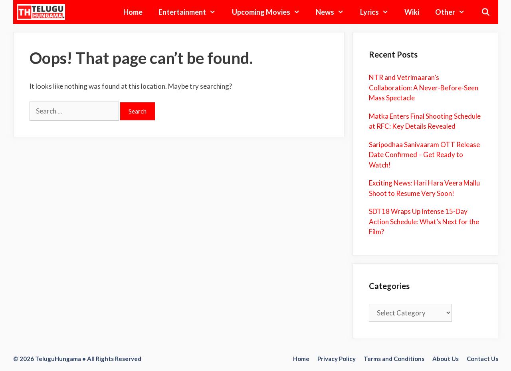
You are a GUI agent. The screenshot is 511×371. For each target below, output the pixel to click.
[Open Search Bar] (485, 12)
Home (133, 12)
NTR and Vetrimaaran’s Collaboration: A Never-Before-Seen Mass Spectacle (423, 87)
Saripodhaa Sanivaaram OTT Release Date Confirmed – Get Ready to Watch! (424, 154)
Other (454, 12)
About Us (445, 358)
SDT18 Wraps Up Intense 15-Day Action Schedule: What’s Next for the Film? (424, 221)
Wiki (411, 12)
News (334, 12)
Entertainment (191, 12)
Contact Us (482, 358)
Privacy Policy (336, 358)
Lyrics (378, 12)
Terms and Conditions (394, 358)
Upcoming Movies (270, 12)
